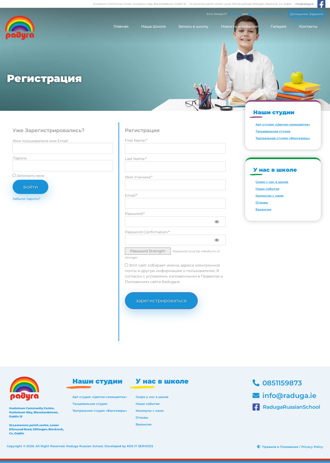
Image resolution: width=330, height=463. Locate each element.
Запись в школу (193, 26)
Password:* (135, 214)
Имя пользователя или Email (40, 141)
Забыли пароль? (26, 199)
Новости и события (239, 26)
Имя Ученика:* (138, 177)
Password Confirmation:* (147, 232)
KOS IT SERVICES (140, 446)
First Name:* (136, 140)
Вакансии (263, 209)
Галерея (278, 26)
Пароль (20, 158)
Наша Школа (153, 26)
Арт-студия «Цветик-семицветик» (283, 124)
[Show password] (216, 221)
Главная (121, 26)
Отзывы (262, 202)
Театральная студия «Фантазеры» (283, 138)
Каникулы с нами (269, 195)
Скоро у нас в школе (272, 182)
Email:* (131, 195)
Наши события (267, 189)
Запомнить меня (28, 175)
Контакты (308, 26)
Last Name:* (136, 159)
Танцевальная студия (273, 131)
